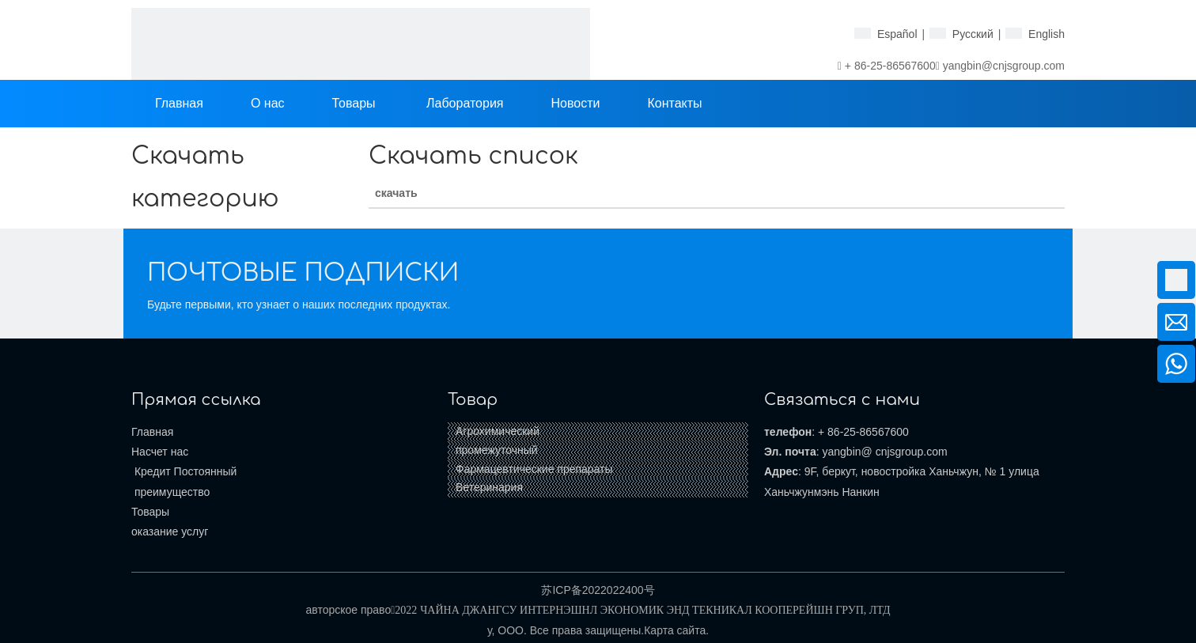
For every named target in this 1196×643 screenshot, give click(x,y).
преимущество (170, 492)
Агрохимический (497, 431)
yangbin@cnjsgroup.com (1004, 65)
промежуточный (497, 450)
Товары (150, 511)
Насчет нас (159, 451)
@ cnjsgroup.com (904, 451)
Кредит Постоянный (184, 471)
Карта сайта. (676, 630)
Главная (152, 432)
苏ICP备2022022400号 (597, 590)
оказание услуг (169, 531)
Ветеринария (489, 487)
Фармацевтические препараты (534, 469)
